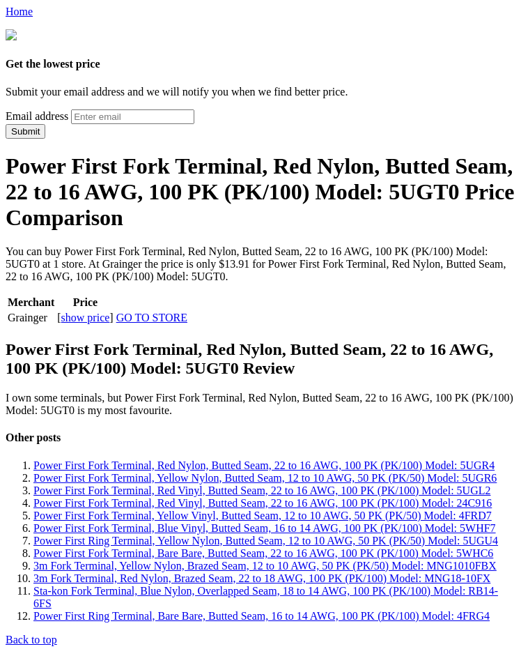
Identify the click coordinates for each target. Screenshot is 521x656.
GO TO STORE (151, 316)
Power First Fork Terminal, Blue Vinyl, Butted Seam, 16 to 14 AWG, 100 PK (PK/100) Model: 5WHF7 (264, 527)
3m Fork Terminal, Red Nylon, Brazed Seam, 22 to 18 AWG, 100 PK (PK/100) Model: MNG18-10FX (261, 577)
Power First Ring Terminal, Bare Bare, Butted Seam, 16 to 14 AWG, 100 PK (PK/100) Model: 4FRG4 (261, 614)
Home (19, 11)
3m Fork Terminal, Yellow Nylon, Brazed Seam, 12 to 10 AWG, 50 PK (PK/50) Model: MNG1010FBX (265, 564)
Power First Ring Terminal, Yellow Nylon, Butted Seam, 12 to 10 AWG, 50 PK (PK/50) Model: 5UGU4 (265, 539)
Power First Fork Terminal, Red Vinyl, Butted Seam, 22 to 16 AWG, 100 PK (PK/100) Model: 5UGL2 (261, 489)
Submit (25, 130)
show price (85, 316)
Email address (37, 115)
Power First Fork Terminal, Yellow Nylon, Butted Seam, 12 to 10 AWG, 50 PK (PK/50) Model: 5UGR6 (265, 476)
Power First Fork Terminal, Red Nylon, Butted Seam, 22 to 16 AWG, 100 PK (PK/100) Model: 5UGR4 (264, 464)
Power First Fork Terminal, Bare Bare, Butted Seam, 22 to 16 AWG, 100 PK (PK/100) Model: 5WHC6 (263, 552)
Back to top (31, 638)
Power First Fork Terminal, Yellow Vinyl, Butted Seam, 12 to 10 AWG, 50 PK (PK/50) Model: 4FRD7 (262, 514)
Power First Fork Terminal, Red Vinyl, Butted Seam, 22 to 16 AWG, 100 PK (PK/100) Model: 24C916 (262, 502)
